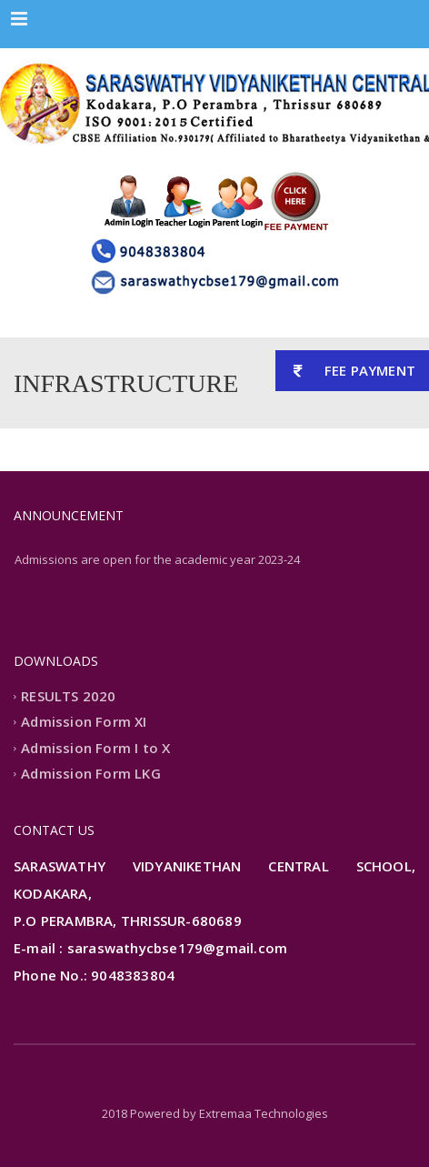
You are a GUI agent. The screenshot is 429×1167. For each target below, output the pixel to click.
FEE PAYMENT (345, 370)
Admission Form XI (83, 722)
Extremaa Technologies (263, 1113)
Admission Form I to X (95, 748)
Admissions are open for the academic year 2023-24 (157, 559)
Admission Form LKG (91, 774)
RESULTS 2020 (68, 696)
